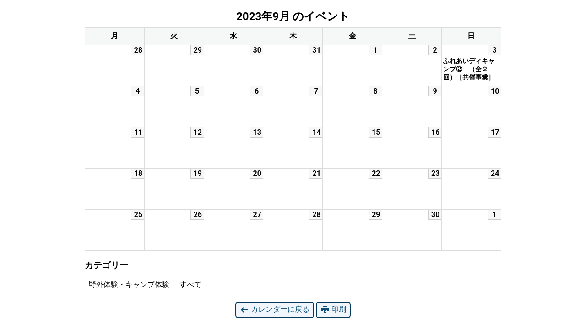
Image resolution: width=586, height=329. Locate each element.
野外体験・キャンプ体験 (127, 284)
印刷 (333, 309)
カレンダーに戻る (274, 309)
